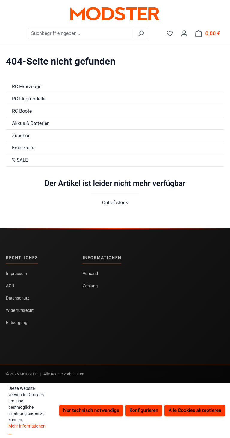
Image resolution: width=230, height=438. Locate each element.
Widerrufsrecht (20, 310)
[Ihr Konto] (184, 33)
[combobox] (81, 33)
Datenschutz (17, 298)
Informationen (102, 257)
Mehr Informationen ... (26, 429)
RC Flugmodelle (29, 99)
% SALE (20, 160)
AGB (10, 285)
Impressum (16, 273)
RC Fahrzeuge (26, 86)
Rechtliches (22, 257)
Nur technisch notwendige (91, 410)
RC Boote (22, 111)
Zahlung (90, 285)
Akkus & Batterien (31, 123)
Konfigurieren (143, 410)
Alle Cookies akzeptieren (194, 410)
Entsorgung (16, 322)
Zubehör (21, 135)
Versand (90, 273)
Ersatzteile (23, 148)
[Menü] (10, 31)
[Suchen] (141, 33)
